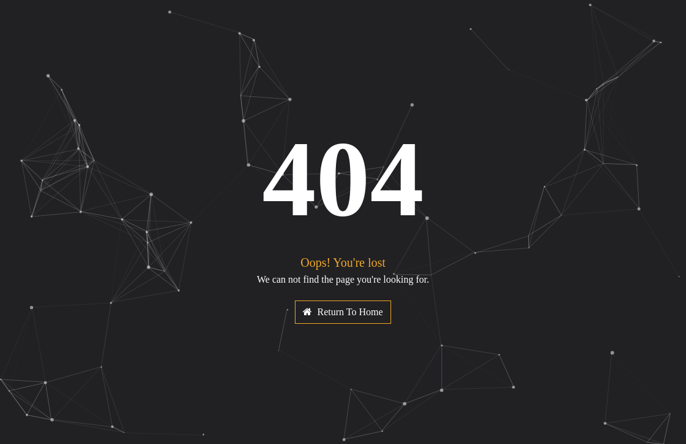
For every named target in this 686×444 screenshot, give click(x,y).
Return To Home (343, 312)
